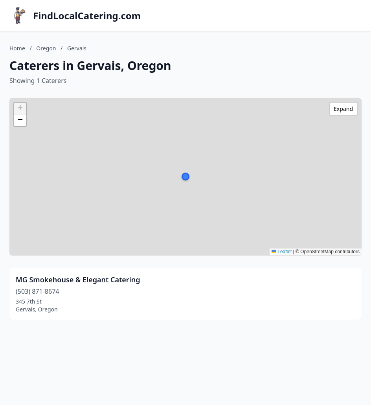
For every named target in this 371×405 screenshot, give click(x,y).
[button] (185, 176)
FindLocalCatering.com (87, 15)
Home (17, 48)
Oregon (46, 48)
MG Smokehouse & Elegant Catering (78, 279)
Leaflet (282, 251)
